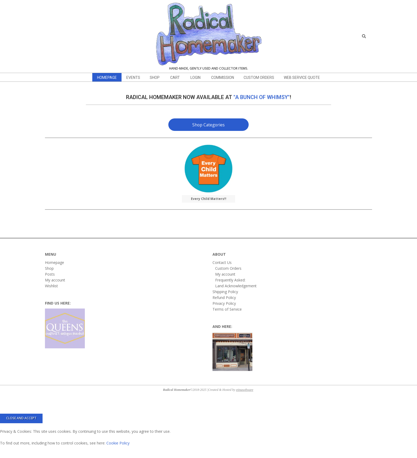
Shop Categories (208, 125)
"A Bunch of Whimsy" (261, 97)
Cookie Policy (118, 443)
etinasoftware (244, 390)
